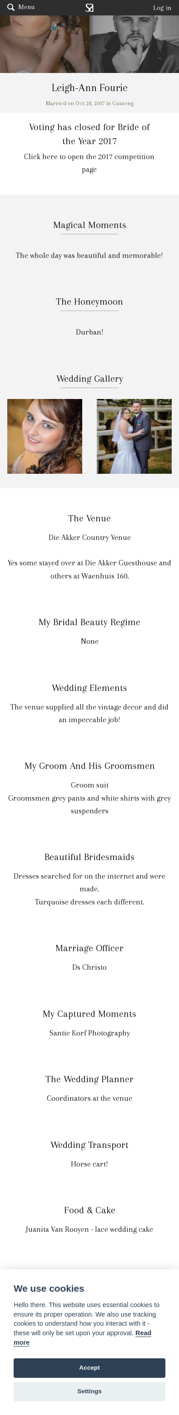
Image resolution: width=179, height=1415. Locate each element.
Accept (89, 1367)
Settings (89, 1391)
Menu (21, 7)
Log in (162, 8)
